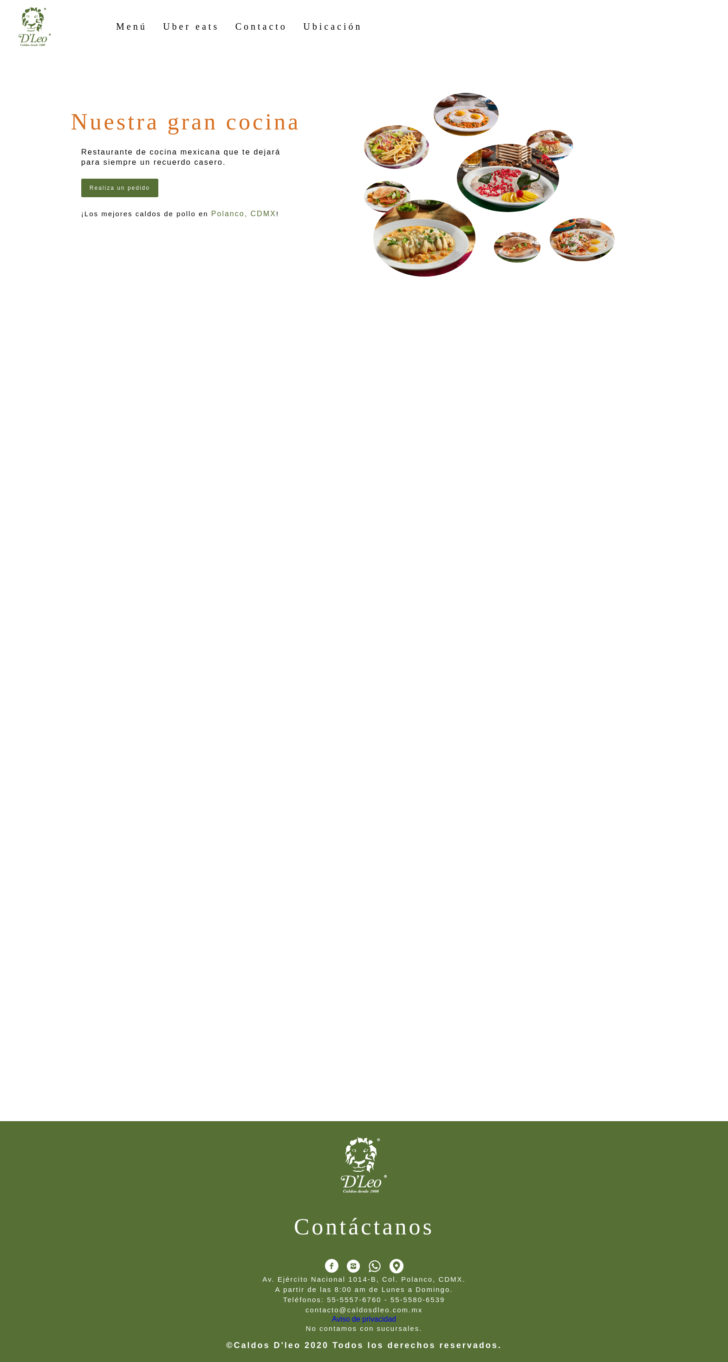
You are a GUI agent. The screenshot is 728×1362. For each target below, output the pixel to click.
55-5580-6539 (417, 1300)
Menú (131, 26)
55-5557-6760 (354, 1300)
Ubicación (332, 26)
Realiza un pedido (120, 188)
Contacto (261, 26)
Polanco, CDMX (243, 214)
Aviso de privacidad (364, 1319)
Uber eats (191, 26)
